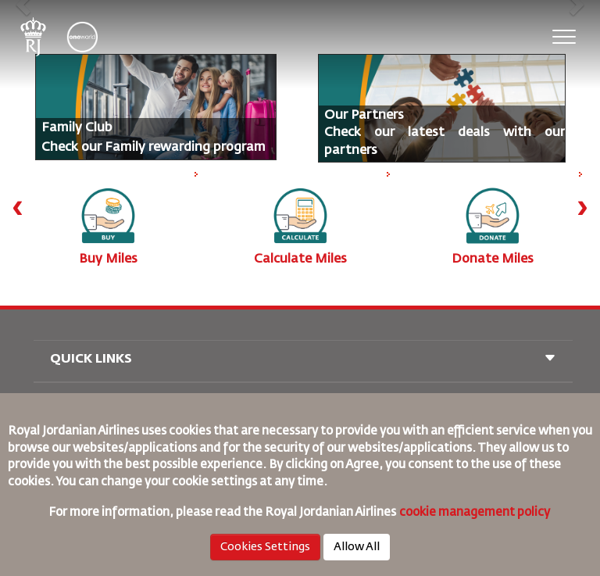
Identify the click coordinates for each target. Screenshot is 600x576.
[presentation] (17, 207)
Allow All (357, 547)
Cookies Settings (265, 547)
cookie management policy (475, 512)
